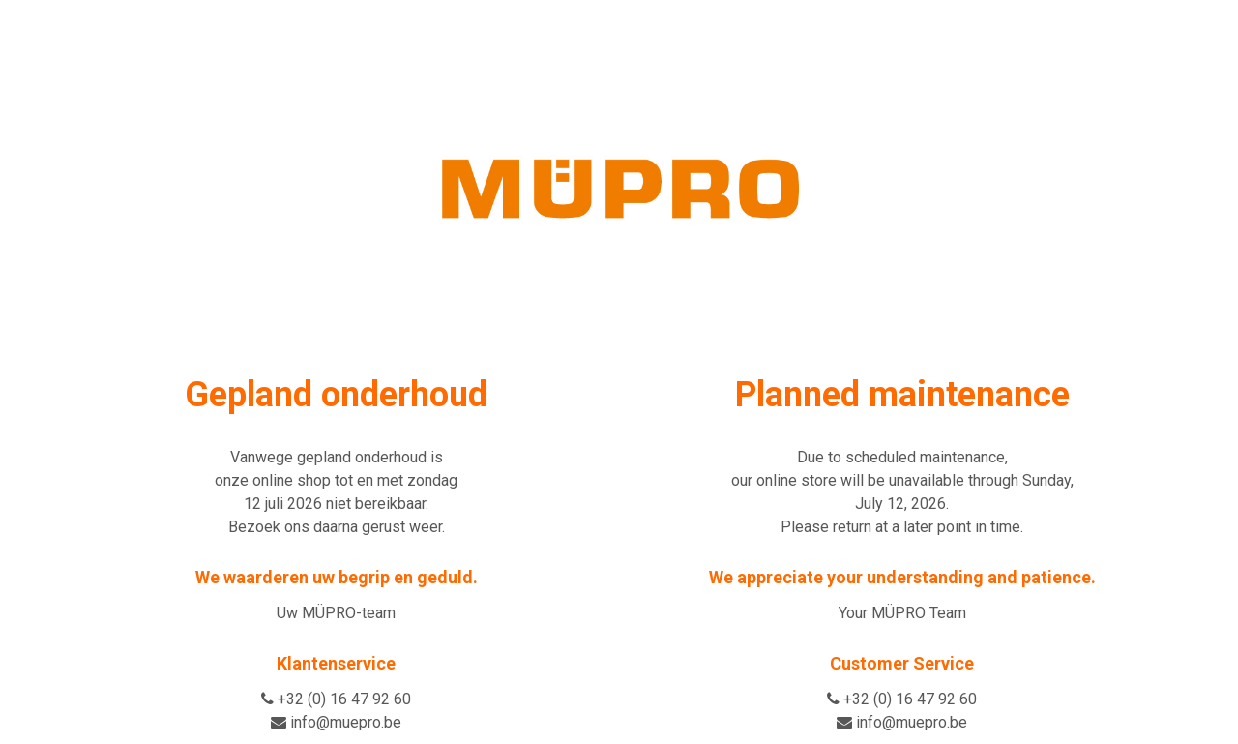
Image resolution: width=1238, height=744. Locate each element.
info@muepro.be (345, 722)
